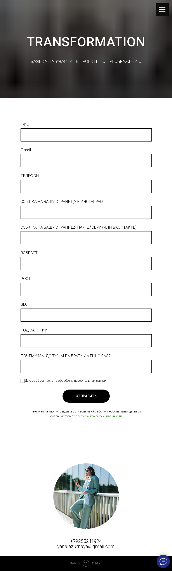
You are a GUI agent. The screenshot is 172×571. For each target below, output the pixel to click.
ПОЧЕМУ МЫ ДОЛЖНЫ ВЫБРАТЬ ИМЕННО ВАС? (65, 356)
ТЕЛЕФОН (30, 175)
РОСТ (26, 278)
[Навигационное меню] (162, 9)
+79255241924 (86, 541)
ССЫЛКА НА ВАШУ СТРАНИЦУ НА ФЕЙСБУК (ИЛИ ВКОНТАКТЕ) (78, 227)
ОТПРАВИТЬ (86, 396)
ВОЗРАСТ (29, 252)
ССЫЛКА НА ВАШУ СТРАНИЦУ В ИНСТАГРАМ (62, 201)
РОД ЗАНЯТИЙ (34, 330)
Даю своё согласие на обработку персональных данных (63, 381)
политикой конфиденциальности (98, 416)
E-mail (26, 150)
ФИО (25, 124)
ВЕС (24, 304)
